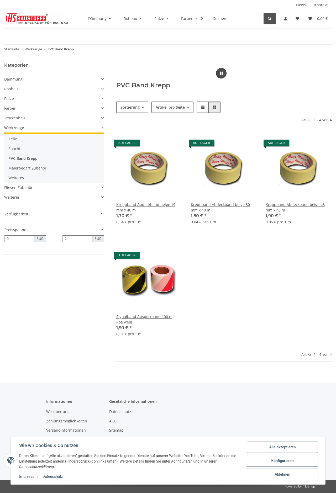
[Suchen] (236, 18)
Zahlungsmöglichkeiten (66, 420)
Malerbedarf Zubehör (27, 168)
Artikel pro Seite (170, 107)
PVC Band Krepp (23, 158)
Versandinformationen (66, 430)
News (301, 4)
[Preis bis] (77, 238)
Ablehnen (282, 474)
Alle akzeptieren (282, 447)
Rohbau (11, 88)
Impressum (28, 477)
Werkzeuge (14, 127)
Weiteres (16, 177)
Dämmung (13, 79)
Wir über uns (57, 411)
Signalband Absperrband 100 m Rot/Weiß (144, 319)
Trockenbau (14, 117)
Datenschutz (53, 477)
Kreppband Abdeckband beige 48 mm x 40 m (295, 207)
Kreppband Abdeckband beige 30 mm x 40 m (220, 207)
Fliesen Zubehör (18, 187)
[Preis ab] (19, 238)
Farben (10, 108)
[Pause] (221, 73)
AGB (113, 420)
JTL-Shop (308, 486)
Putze (9, 98)
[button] (285, 18)
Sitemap (116, 430)
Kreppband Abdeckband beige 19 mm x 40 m (145, 207)
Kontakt (321, 4)
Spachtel (16, 148)
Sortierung (130, 107)
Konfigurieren (282, 461)
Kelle (12, 138)
